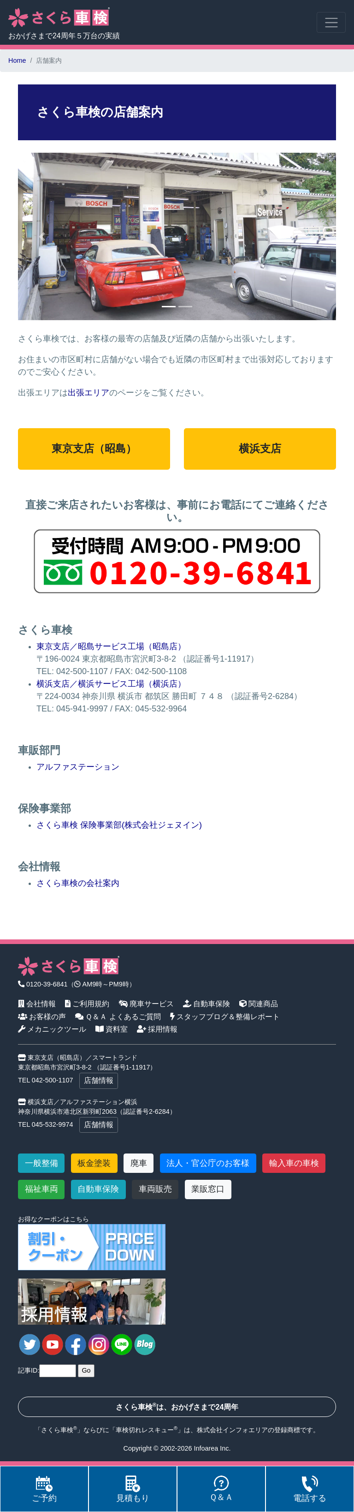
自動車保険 (206, 1003)
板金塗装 (94, 1163)
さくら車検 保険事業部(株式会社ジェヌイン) (119, 825)
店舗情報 (98, 1080)
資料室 (111, 1029)
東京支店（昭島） (94, 448)
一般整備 (41, 1163)
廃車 (138, 1163)
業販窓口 (207, 1189)
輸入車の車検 (294, 1163)
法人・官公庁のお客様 (207, 1163)
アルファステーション (77, 766)
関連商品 (258, 1003)
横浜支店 (260, 448)
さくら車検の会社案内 (77, 883)
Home (17, 60)
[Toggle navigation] (331, 22)
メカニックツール (52, 1029)
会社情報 (37, 1003)
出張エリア (88, 392)
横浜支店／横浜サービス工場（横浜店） (111, 683)
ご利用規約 (87, 1003)
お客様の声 (42, 1016)
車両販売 (155, 1189)
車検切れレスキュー (145, 1430)
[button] (42, 236)
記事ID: (28, 1370)
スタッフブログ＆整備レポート (225, 1016)
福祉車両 (41, 1189)
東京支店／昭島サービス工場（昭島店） (111, 646)
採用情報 (157, 1029)
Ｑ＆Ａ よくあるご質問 (118, 1016)
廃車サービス (146, 1003)
